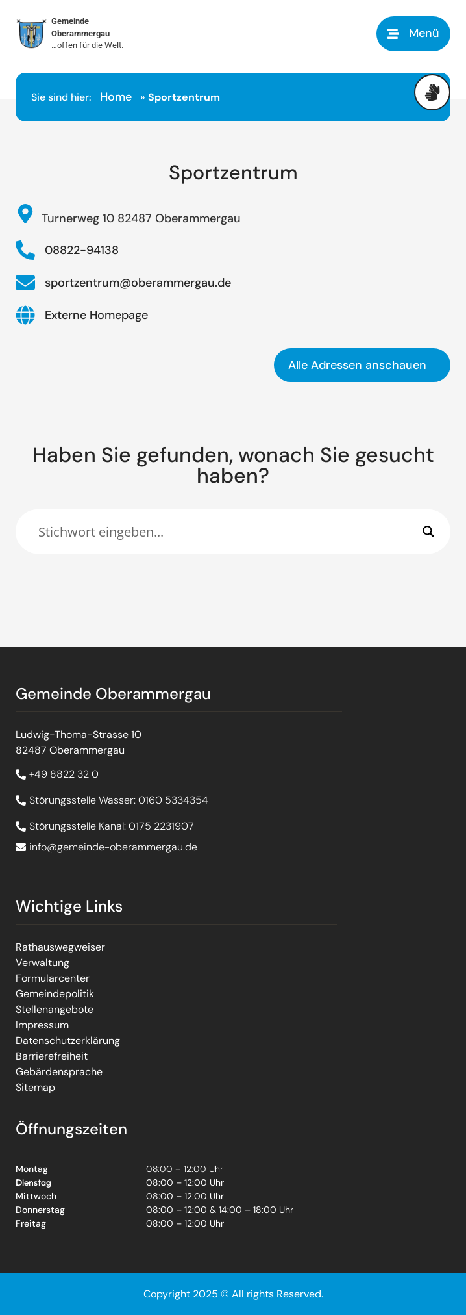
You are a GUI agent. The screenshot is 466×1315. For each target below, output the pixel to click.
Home (116, 97)
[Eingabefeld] (227, 531)
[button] (413, 33)
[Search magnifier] (428, 531)
